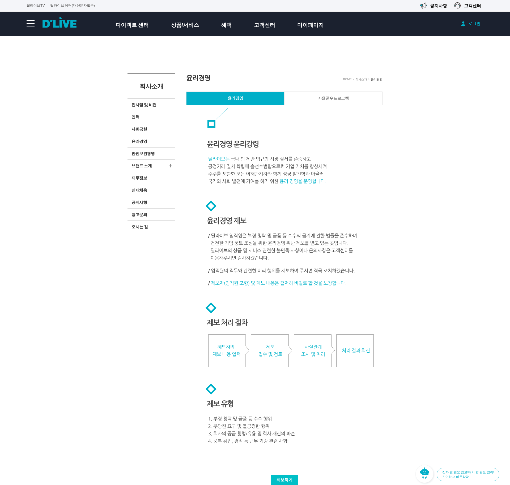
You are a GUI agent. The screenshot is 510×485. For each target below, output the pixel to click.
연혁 (135, 117)
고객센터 (264, 25)
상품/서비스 (185, 25)
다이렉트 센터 (132, 25)
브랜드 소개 (141, 166)
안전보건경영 (143, 153)
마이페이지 (310, 25)
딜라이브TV (36, 5)
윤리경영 (139, 141)
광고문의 (139, 215)
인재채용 (139, 190)
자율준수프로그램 (333, 98)
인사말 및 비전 (143, 105)
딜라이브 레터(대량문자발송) (72, 5)
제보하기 (284, 480)
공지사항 (139, 202)
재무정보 (139, 178)
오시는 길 (139, 227)
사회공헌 (139, 129)
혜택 (226, 25)
